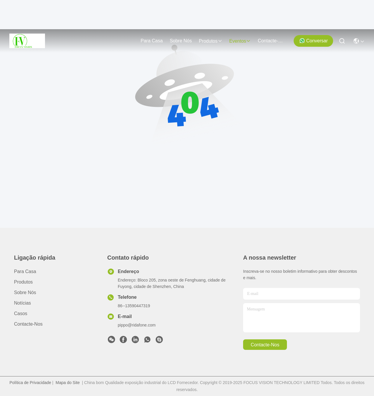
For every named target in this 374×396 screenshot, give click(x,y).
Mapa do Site (68, 382)
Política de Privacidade (30, 382)
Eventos (240, 41)
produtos (210, 41)
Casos (20, 313)
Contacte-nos (272, 40)
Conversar (313, 41)
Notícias (22, 303)
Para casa (152, 40)
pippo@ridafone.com (136, 325)
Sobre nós (181, 40)
